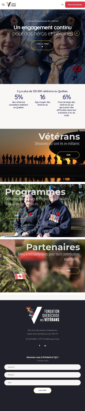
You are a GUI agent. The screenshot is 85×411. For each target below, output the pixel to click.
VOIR (68, 155)
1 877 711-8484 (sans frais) (48, 339)
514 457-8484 (31, 339)
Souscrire (42, 390)
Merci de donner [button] (75, 5)
